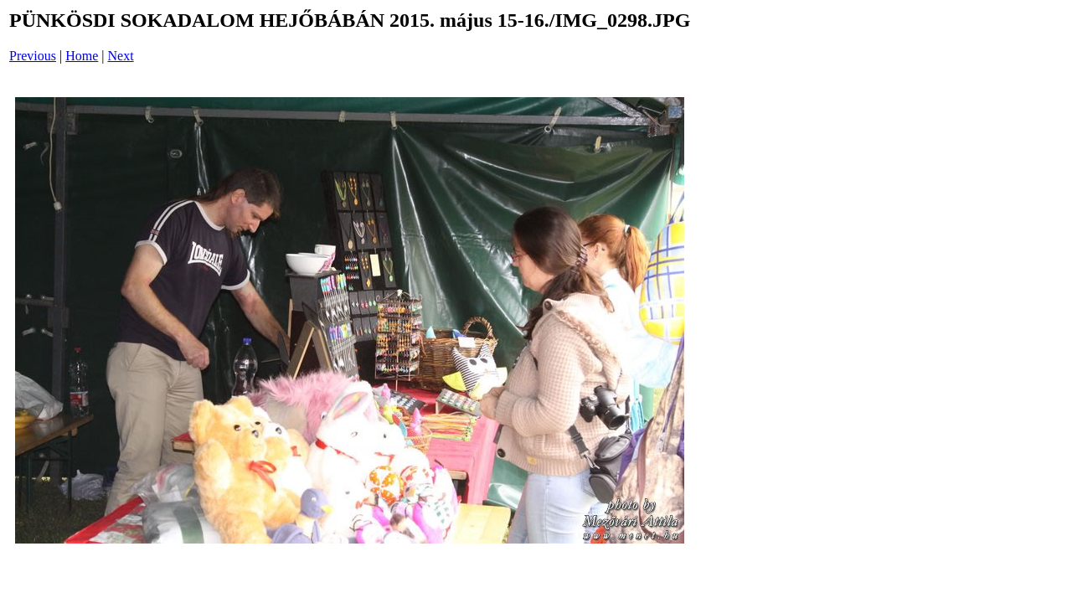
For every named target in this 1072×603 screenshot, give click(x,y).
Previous (32, 56)
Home (81, 56)
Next (121, 56)
